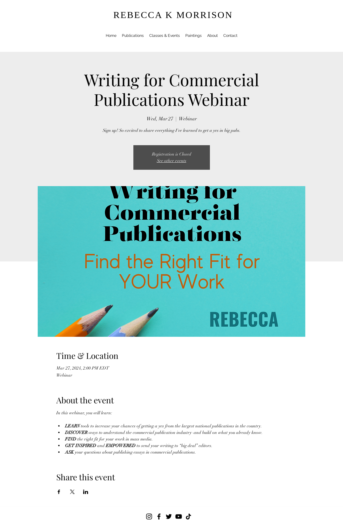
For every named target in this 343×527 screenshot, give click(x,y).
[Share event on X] (72, 492)
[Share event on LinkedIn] (85, 492)
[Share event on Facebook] (58, 492)
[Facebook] (159, 516)
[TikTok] (188, 516)
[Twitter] (169, 516)
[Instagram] (149, 516)
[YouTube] (179, 516)
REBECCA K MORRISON (173, 15)
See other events (171, 160)
